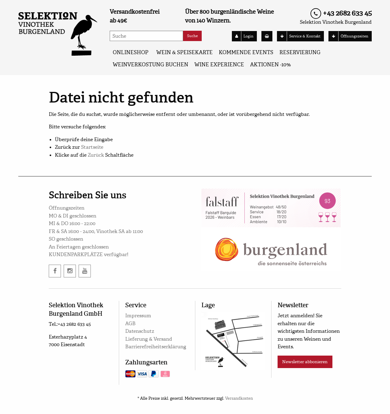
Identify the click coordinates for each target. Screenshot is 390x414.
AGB (130, 323)
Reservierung (300, 52)
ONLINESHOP (130, 52)
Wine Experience (219, 64)
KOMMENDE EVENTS (246, 52)
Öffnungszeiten (348, 36)
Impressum (138, 315)
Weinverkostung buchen (150, 64)
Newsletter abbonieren (305, 361)
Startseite (92, 147)
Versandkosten (239, 398)
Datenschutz (139, 331)
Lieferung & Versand (148, 339)
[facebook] (55, 271)
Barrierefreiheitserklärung (155, 346)
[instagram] (70, 271)
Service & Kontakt (299, 36)
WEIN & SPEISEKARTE (184, 52)
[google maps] (233, 340)
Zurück (96, 155)
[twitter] (85, 271)
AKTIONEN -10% (270, 64)
